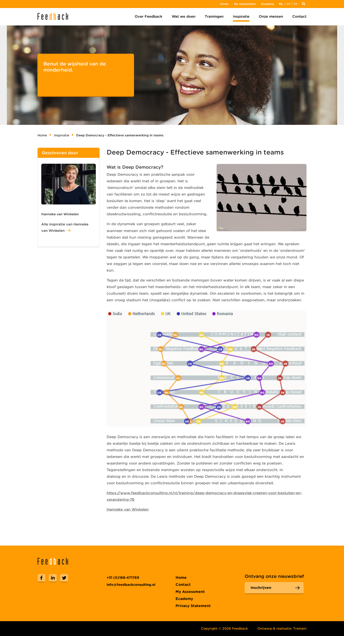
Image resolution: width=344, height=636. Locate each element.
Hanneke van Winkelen (128, 509)
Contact (299, 16)
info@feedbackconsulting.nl (131, 585)
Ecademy (267, 4)
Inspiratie (241, 16)
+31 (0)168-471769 (123, 577)
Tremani (299, 628)
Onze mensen (271, 16)
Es (296, 4)
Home (224, 4)
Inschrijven (261, 588)
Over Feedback (148, 16)
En (288, 4)
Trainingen (214, 16)
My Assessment (245, 4)
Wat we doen (183, 16)
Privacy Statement (193, 606)
